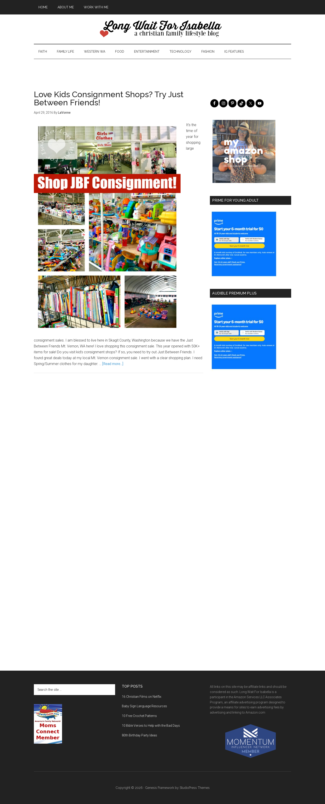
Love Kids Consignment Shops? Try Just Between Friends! (108, 98)
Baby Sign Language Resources (144, 706)
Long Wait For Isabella (162, 29)
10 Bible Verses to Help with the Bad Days (151, 725)
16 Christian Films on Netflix (141, 696)
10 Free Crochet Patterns (139, 716)
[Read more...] (112, 364)
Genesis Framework (159, 788)
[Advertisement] (162, 69)
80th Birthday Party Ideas (139, 735)
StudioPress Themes (195, 788)
